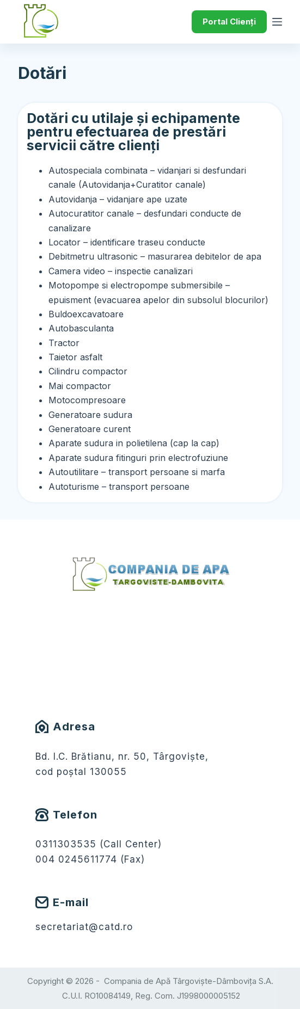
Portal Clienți (229, 21)
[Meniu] (277, 22)
